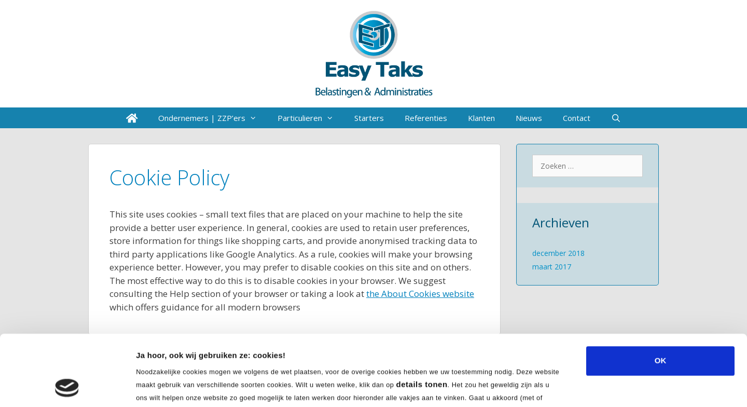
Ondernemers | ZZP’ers (212, 117)
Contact (576, 118)
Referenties (426, 118)
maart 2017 (551, 267)
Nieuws (529, 118)
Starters (369, 118)
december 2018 (558, 253)
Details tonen (560, 386)
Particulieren (311, 117)
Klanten (481, 118)
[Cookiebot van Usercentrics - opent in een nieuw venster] (67, 387)
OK (661, 294)
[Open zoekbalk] (616, 117)
